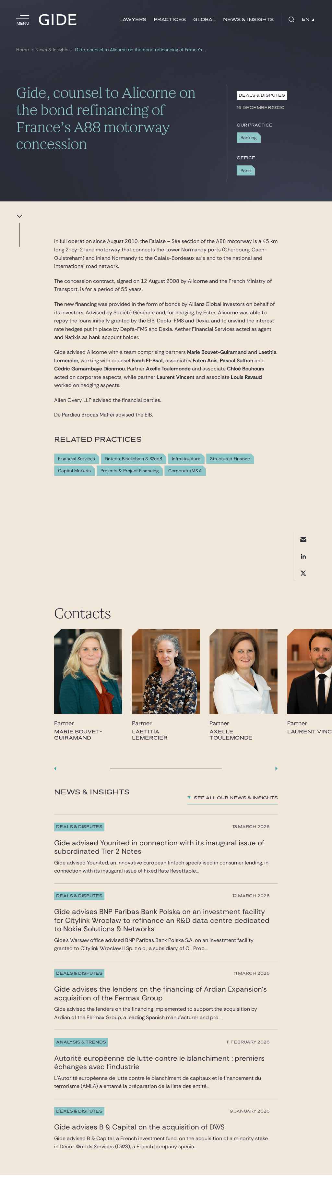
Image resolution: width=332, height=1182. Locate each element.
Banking (248, 137)
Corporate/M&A (185, 471)
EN (308, 19)
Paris (246, 171)
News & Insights (248, 19)
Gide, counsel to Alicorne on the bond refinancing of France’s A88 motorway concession (141, 49)
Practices (170, 19)
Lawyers (132, 19)
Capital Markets (74, 471)
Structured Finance (230, 459)
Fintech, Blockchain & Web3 (133, 459)
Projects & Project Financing (130, 471)
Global (204, 19)
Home (22, 49)
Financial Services (76, 459)
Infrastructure (186, 459)
